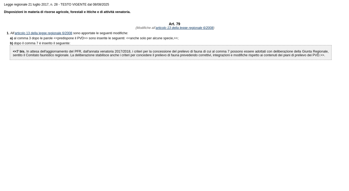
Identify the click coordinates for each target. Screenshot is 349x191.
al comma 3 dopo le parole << (36, 38)
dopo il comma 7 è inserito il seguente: (42, 43)
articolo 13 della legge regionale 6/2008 (184, 28)
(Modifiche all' (145, 28)
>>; (154, 38)
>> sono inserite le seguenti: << (94, 38)
